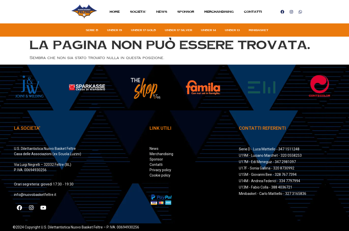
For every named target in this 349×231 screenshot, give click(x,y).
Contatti (253, 11)
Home (115, 11)
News (161, 11)
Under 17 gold (143, 30)
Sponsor (185, 11)
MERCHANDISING (219, 11)
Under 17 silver (178, 30)
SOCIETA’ (138, 11)
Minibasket (258, 30)
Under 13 (232, 30)
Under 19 (114, 30)
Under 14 (208, 30)
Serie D (92, 30)
